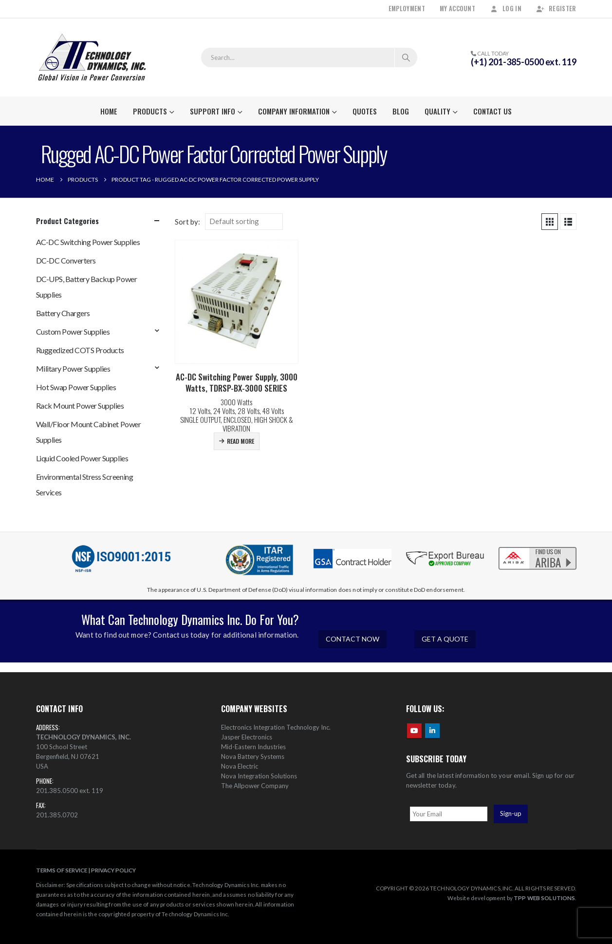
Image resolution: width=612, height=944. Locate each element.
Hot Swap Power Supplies (76, 387)
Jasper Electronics (246, 737)
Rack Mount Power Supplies (80, 405)
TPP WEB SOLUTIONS (544, 897)
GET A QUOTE (445, 639)
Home (108, 111)
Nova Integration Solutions (259, 776)
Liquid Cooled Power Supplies (82, 458)
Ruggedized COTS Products (80, 350)
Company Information (294, 111)
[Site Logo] (92, 57)
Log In (505, 8)
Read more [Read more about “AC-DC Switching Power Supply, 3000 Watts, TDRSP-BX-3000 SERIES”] (240, 441)
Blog (400, 111)
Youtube (414, 730)
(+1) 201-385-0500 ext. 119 (523, 62)
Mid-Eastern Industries (253, 747)
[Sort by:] (244, 221)
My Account (457, 8)
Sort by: (187, 221)
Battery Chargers (63, 313)
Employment (407, 8)
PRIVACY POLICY (113, 870)
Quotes (364, 111)
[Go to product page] (236, 301)
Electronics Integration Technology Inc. (276, 727)
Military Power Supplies (73, 368)
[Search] (406, 57)
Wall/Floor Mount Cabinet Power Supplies (88, 431)
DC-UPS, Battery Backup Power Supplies (86, 286)
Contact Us (492, 111)
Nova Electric (239, 766)
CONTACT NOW (352, 639)
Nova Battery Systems (252, 756)
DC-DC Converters (66, 260)
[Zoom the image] (537, 547)
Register (556, 8)
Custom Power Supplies (73, 331)
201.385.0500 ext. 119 (69, 790)
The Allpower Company (255, 786)
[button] (549, 221)
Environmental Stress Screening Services (84, 484)
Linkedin (432, 730)
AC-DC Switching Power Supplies (88, 241)
